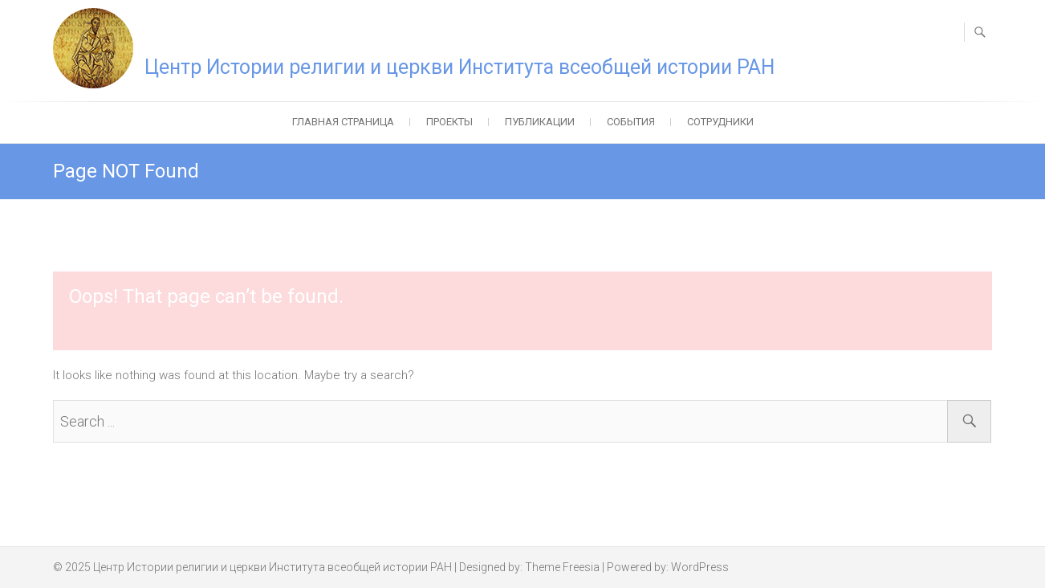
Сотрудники (720, 122)
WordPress (700, 567)
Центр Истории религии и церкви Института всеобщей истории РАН (459, 67)
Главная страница (343, 122)
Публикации (540, 122)
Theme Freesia (562, 567)
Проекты (449, 122)
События (631, 122)
